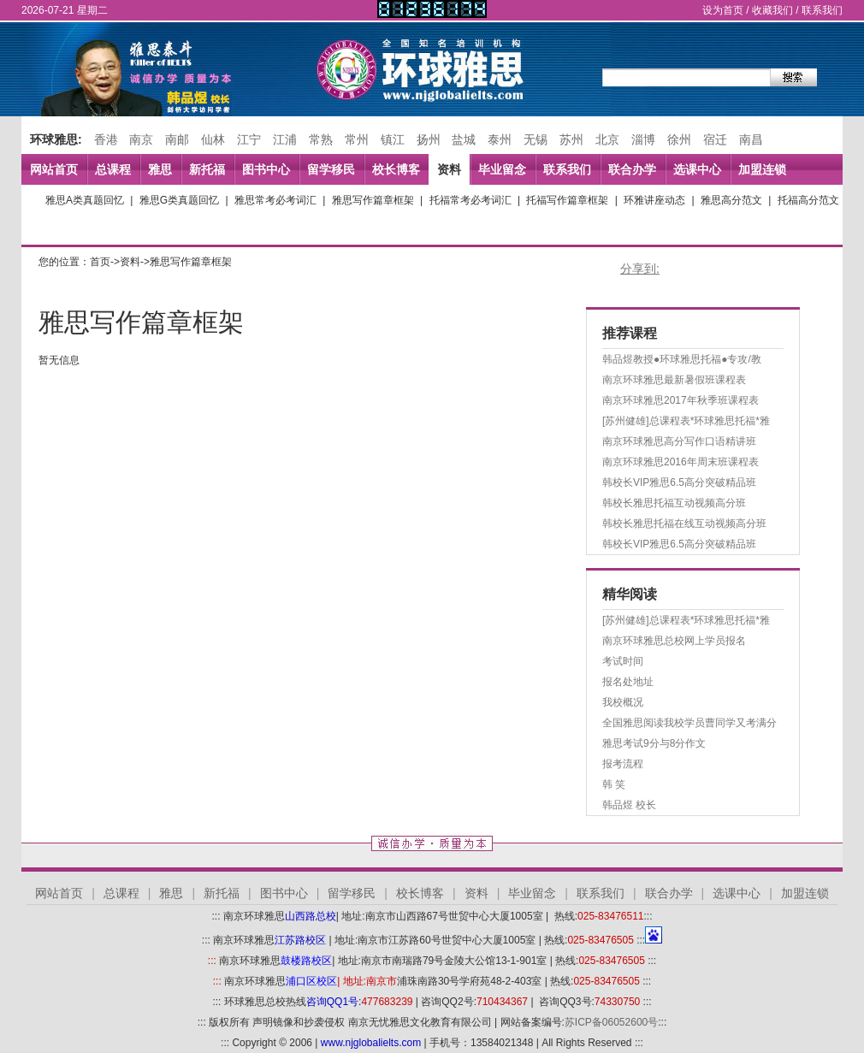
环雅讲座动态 (654, 200)
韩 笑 (613, 784)
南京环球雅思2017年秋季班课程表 (680, 400)
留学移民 (331, 169)
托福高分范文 (808, 200)
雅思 (160, 169)
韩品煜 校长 (629, 805)
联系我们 (822, 10)
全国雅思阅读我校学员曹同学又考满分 (689, 723)
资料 (449, 169)
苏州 (571, 139)
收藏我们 (772, 10)
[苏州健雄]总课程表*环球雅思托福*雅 (686, 421)
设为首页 (722, 10)
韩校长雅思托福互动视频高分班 (674, 503)
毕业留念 (502, 169)
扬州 (429, 139)
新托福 (207, 169)
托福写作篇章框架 (567, 200)
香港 (106, 139)
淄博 (643, 139)
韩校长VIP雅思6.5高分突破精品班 (679, 482)
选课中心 (697, 169)
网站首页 (54, 169)
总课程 (113, 169)
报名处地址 (628, 682)
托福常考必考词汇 (470, 200)
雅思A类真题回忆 (84, 200)
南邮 (177, 139)
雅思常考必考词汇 (275, 200)
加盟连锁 (762, 169)
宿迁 (715, 139)
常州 (357, 139)
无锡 (535, 139)
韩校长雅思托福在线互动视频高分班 (684, 523)
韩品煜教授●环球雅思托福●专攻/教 (681, 359)
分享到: (640, 268)
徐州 (679, 139)
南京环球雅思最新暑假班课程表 (674, 380)
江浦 (285, 139)
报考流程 (622, 764)
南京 (141, 139)
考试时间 (622, 661)
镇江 (393, 139)
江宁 (249, 139)
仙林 (213, 139)
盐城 (464, 139)
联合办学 (632, 169)
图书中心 (266, 169)
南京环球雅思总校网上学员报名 (674, 641)
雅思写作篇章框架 (373, 200)
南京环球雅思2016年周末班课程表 (680, 462)
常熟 (321, 139)
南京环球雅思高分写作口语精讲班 (679, 441)
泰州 (500, 139)
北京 (607, 139)
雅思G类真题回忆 (179, 200)
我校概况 (622, 702)
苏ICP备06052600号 (611, 1022)
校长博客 (396, 169)
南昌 (751, 139)
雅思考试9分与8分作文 (654, 743)
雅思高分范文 (731, 200)
